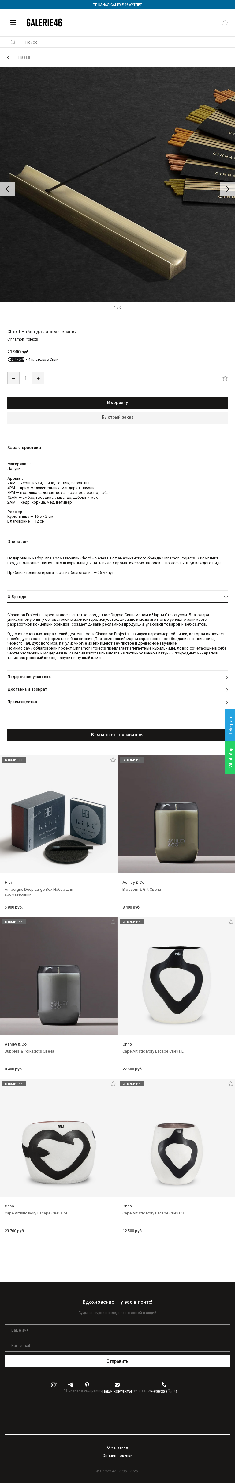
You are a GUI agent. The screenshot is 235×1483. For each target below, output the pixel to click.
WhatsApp (230, 758)
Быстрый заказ (117, 417)
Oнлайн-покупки (117, 1455)
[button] (7, 189)
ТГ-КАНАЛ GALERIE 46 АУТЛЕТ (117, 5)
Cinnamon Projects (22, 339)
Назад (24, 57)
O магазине (117, 1447)
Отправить (117, 1361)
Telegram (230, 725)
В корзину (117, 402)
